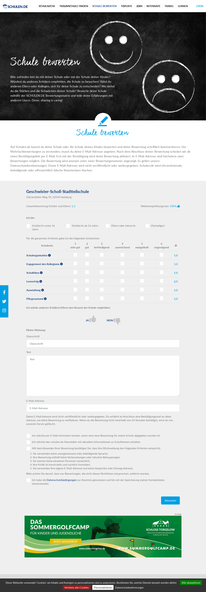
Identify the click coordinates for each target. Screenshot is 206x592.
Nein (113, 320)
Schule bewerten (104, 6)
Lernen (183, 6)
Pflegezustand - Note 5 (142, 298)
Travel (169, 6)
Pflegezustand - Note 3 (102, 298)
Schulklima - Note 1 (75, 272)
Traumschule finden (73, 6)
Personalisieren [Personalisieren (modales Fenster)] (103, 587)
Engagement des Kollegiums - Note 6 (161, 263)
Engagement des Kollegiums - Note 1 (75, 263)
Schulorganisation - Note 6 (161, 255)
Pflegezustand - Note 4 (122, 298)
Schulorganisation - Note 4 (122, 255)
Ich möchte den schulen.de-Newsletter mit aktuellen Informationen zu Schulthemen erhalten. (86, 441)
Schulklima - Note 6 (161, 272)
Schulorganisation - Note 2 (87, 255)
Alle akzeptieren (191, 582)
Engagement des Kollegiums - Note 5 (142, 263)
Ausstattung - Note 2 (87, 289)
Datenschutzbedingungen (62, 479)
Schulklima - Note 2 (87, 272)
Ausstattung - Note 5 (142, 289)
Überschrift (33, 336)
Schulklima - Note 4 (122, 272)
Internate (153, 6)
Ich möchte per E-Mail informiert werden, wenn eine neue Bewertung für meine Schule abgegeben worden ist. (96, 435)
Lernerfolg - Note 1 (75, 281)
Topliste (126, 6)
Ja (91, 318)
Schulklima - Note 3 (102, 272)
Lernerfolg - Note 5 (142, 281)
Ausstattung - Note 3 (102, 289)
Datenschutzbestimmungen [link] (129, 587)
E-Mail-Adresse (35, 400)
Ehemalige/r (158, 225)
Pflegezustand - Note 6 (161, 298)
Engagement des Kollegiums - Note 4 (122, 263)
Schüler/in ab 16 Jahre (85, 225)
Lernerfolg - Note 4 (122, 281)
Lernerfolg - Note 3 (102, 281)
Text (28, 352)
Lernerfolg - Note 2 (87, 281)
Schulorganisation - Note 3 (102, 255)
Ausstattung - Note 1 (75, 289)
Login (199, 6)
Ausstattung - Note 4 (122, 289)
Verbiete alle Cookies (76, 587)
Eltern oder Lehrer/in (123, 225)
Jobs (139, 6)
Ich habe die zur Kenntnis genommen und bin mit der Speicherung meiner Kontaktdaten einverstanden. (98, 481)
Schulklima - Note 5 (142, 272)
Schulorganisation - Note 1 (75, 255)
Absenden (170, 500)
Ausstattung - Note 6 (161, 289)
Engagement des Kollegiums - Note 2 (87, 263)
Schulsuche (47, 6)
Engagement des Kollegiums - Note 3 (102, 263)
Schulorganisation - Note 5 (142, 255)
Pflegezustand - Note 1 (75, 298)
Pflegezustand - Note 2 (87, 298)
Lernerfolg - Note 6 (161, 281)
